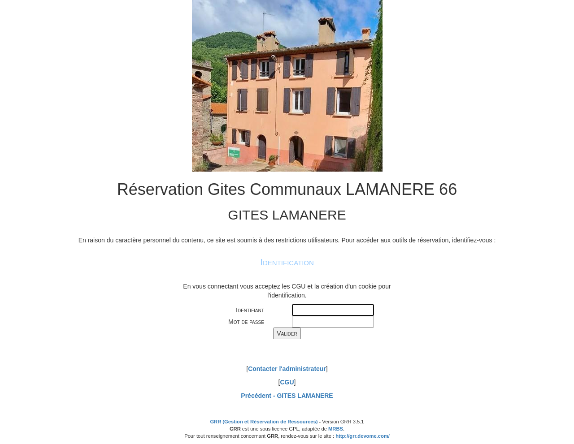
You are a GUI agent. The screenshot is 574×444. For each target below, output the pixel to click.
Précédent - (287, 395)
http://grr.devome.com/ (362, 436)
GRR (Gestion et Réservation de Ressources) (263, 421)
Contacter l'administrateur (287, 368)
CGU (287, 382)
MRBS (335, 428)
